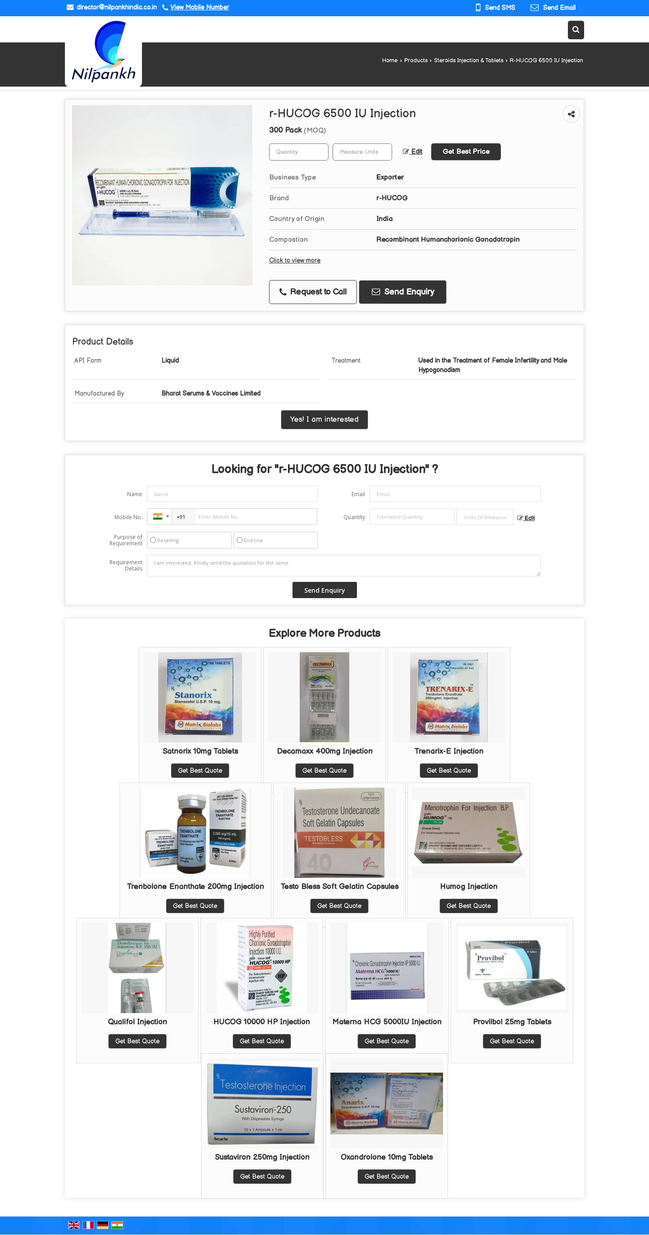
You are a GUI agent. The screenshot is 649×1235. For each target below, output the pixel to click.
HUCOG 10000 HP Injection (261, 1022)
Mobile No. (128, 517)
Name (134, 494)
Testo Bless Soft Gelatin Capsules (339, 886)
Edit (412, 152)
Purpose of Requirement (126, 540)
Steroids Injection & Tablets (468, 60)
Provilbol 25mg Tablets (512, 1022)
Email (358, 494)
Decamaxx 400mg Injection (325, 751)
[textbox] (362, 152)
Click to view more (294, 260)
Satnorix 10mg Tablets (200, 751)
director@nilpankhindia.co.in (117, 7)
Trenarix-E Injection (449, 751)
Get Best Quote (200, 770)
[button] (199, 7)
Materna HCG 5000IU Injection (387, 1022)
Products (416, 60)
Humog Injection (469, 886)
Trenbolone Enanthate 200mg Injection (195, 886)
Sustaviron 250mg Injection (262, 1157)
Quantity (354, 517)
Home (390, 60)
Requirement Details (126, 565)
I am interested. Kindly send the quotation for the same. (344, 565)
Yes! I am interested (324, 419)
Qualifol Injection (137, 1022)
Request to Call (313, 292)
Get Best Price (466, 151)
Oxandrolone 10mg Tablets (387, 1157)
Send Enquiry (403, 292)
